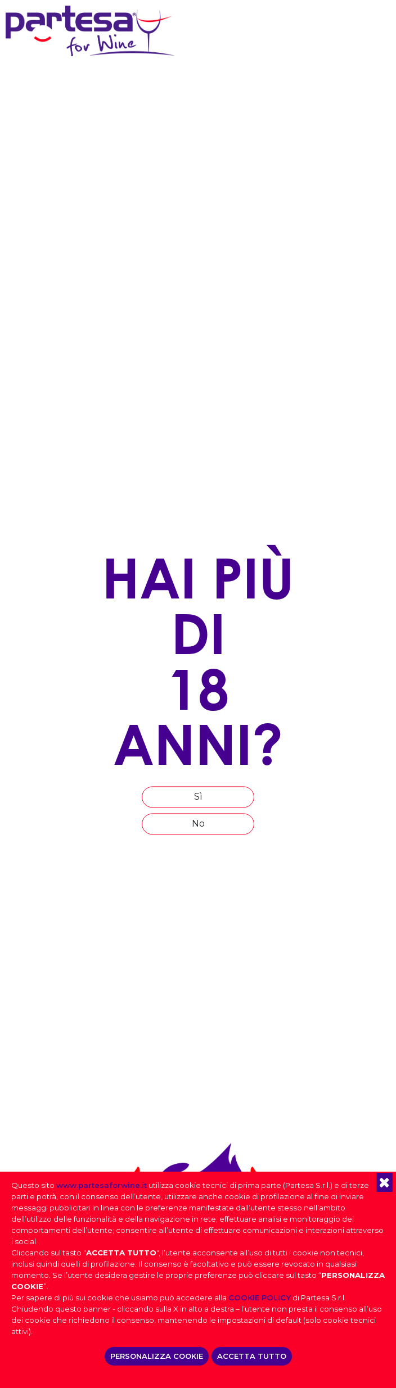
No (198, 824)
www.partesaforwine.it (101, 1185)
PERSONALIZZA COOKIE (156, 1355)
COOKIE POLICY (259, 1297)
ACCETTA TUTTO (251, 1355)
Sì (198, 797)
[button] (384, 1182)
